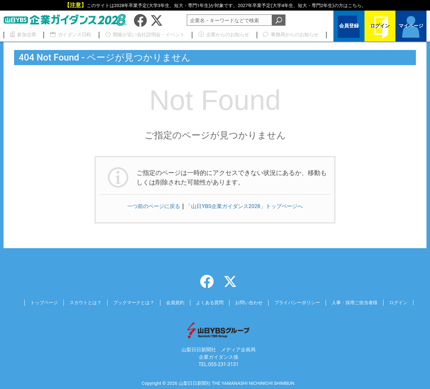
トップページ (34, 302)
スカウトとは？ (78, 302)
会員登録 (349, 26)
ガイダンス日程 (67, 34)
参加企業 (22, 34)
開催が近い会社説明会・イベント (141, 34)
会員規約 (173, 302)
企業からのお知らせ (221, 34)
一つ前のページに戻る (150, 206)
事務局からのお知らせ (288, 34)
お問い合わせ (250, 302)
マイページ (411, 26)
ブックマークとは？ (129, 302)
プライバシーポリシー (301, 302)
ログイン (380, 26)
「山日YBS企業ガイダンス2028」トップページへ (246, 206)
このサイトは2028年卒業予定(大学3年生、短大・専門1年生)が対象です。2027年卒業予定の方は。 (226, 5)
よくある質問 (209, 302)
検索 (278, 20)
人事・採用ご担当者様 (362, 302)
